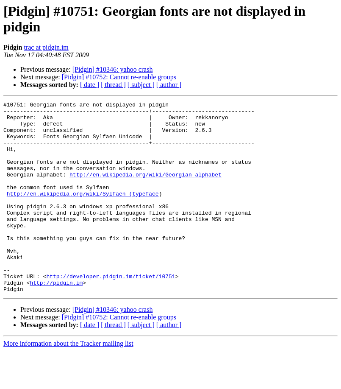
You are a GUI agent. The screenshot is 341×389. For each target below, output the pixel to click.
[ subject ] (141, 84)
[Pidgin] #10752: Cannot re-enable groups (119, 77)
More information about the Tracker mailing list (68, 381)
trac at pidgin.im (46, 47)
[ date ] (89, 84)
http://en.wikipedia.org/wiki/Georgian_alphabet (145, 189)
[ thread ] (113, 84)
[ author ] (169, 84)
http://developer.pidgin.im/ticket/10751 (110, 312)
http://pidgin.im (56, 319)
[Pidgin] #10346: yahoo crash (112, 69)
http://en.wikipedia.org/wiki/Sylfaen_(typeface (83, 212)
